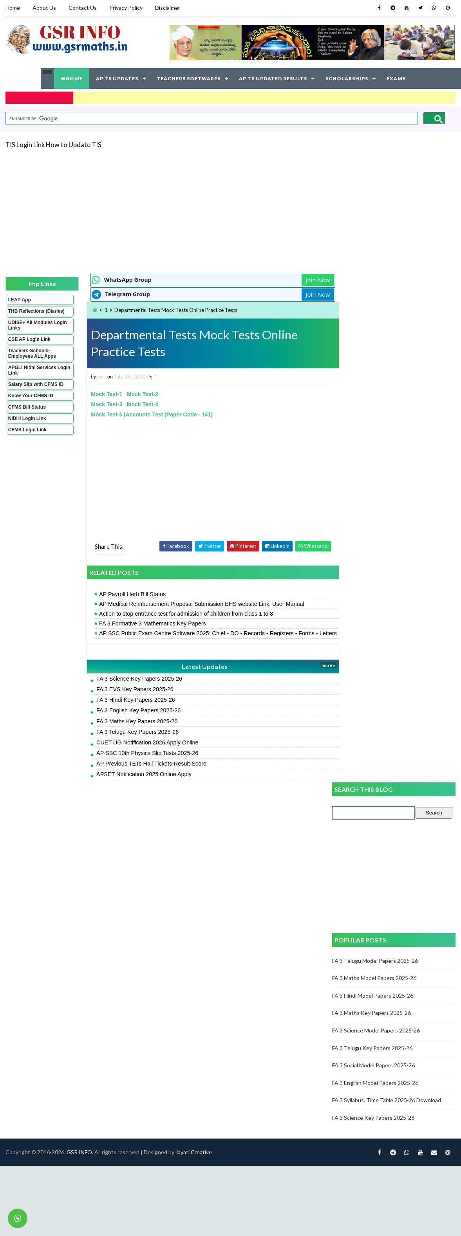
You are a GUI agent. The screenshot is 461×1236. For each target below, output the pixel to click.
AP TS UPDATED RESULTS (273, 78)
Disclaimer (167, 7)
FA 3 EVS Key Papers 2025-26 (126, 697)
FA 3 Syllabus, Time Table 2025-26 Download (387, 590)
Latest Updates (194, 673)
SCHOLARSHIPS (346, 78)
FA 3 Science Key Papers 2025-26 (130, 686)
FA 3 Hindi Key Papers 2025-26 (126, 707)
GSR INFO (79, 819)
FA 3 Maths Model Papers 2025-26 (375, 468)
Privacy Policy (126, 7)
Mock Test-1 (98, 394)
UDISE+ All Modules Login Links (30, 330)
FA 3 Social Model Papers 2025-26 (374, 555)
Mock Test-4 (133, 404)
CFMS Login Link (27, 435)
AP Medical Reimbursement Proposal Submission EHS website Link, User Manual (192, 604)
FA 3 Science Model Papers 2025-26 (376, 520)
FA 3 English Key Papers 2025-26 (129, 718)
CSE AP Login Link (29, 344)
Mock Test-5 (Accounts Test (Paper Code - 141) (143, 414)
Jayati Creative (193, 819)
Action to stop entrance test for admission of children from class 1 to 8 (177, 614)
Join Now (304, 279)
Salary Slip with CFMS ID (35, 389)
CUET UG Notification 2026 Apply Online (138, 750)
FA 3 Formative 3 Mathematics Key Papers (143, 623)
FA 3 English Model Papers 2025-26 (376, 572)
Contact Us (83, 7)
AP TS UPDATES (117, 78)
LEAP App (19, 299)
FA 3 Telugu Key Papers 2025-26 (128, 740)
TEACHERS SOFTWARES (189, 78)
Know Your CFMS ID (30, 401)
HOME (72, 78)
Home (12, 7)
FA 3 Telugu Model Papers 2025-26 (375, 450)
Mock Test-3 (98, 404)
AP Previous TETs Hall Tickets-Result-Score (142, 771)
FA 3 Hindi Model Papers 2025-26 (373, 485)
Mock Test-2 (133, 394)
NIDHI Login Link (27, 423)
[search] (210, 118)
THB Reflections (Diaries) (26, 313)
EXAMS (396, 78)
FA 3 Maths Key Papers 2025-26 (127, 729)
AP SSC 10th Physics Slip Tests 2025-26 (138, 761)
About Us (44, 7)
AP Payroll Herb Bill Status (123, 594)
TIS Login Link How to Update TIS (53, 144)
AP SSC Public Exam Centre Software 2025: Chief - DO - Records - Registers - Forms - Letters (199, 637)
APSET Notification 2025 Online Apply (135, 782)
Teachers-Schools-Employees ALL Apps (32, 358)
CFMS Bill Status (27, 412)
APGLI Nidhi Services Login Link (32, 375)
